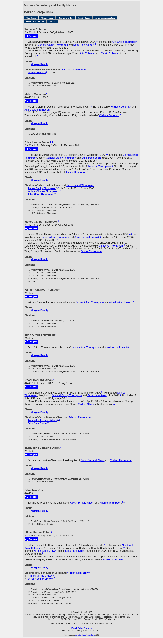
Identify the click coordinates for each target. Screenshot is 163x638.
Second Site (90, 635)
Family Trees (84, 18)
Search (52, 21)
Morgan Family (39, 64)
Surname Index (65, 18)
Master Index (47, 18)
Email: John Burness (81, 628)
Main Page (31, 18)
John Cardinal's (80, 635)
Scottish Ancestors (35, 21)
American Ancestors (105, 18)
